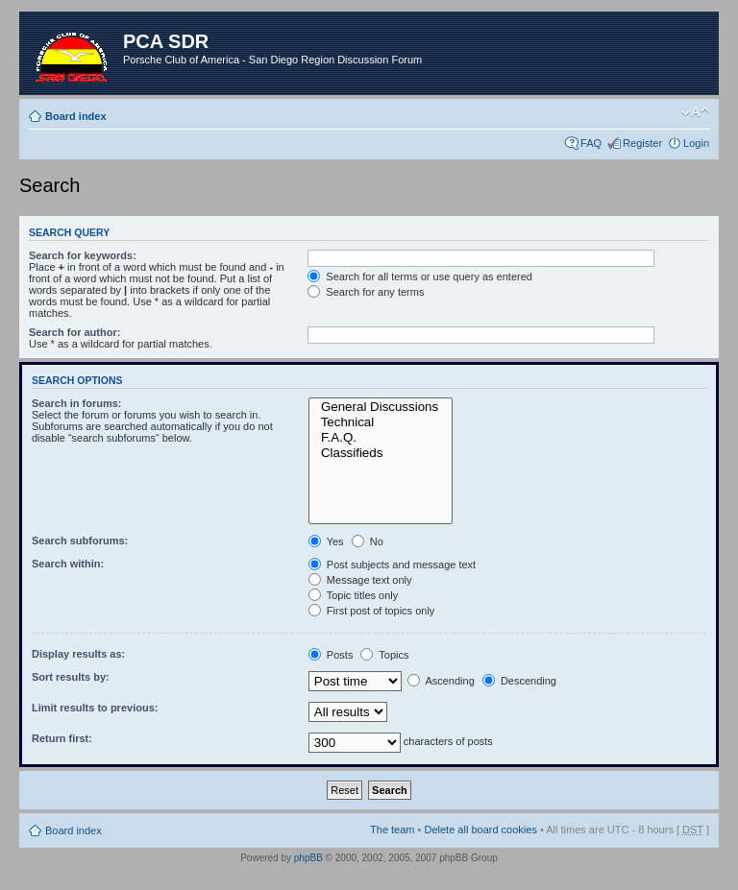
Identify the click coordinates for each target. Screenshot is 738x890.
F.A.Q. (381, 437)
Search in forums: (77, 403)
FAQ (591, 143)
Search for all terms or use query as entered (420, 276)
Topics (384, 655)
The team (392, 829)
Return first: (62, 738)
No (367, 541)
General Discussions (381, 407)
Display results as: (78, 654)
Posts (331, 655)
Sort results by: (71, 677)
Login (696, 143)
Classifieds (381, 453)
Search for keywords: (82, 255)
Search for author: (74, 332)
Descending (519, 680)
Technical (381, 422)
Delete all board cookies (480, 829)
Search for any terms (366, 292)
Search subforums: (80, 540)
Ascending (441, 680)
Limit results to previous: (95, 707)
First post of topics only (371, 610)
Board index (76, 116)
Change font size (695, 112)
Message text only (360, 580)
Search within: (68, 563)
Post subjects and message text (392, 564)
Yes (326, 541)
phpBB (308, 858)
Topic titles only (353, 595)
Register (642, 143)
